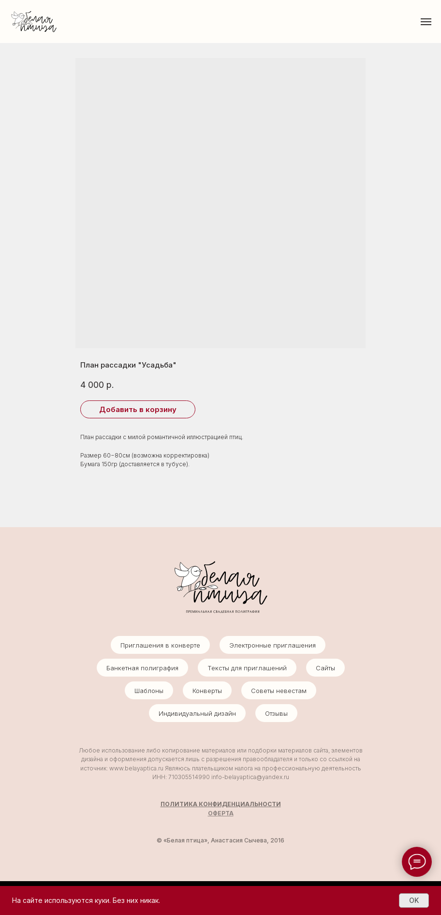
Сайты (325, 668)
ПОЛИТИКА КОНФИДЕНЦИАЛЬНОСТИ (221, 804)
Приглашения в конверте (160, 645)
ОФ (213, 813)
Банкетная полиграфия (142, 668)
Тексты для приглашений (247, 668)
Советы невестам (279, 690)
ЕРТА (226, 813)
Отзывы (276, 713)
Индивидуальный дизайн (197, 713)
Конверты (207, 690)
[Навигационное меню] (426, 21)
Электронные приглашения (272, 645)
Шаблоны (148, 690)
